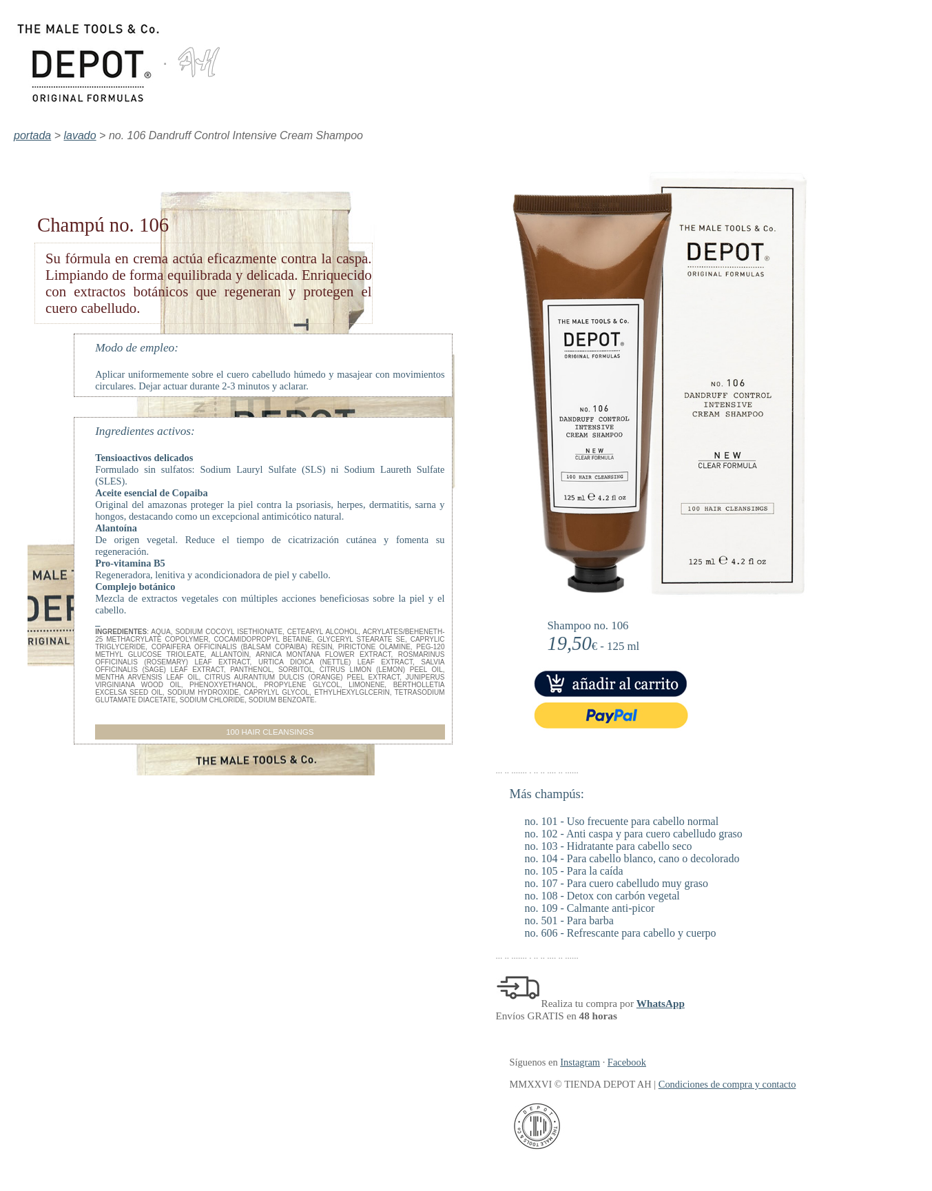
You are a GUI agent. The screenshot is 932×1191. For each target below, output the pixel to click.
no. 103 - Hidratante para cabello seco (608, 846)
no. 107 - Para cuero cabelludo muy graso (617, 883)
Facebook (627, 1062)
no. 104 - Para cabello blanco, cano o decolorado (632, 858)
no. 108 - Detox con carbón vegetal (602, 896)
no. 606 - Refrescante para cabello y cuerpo (620, 933)
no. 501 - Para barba (569, 920)
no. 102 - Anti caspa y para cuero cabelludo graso (634, 833)
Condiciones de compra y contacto (727, 1084)
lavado (80, 135)
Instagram (580, 1062)
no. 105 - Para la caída (574, 871)
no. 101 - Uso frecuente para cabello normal (622, 821)
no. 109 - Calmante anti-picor (590, 908)
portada (32, 135)
